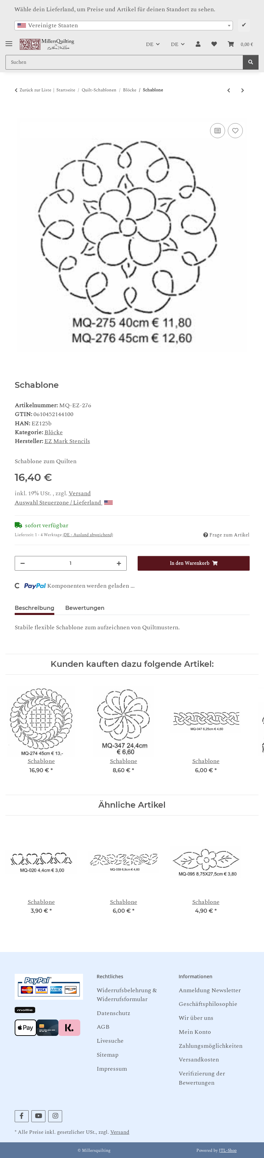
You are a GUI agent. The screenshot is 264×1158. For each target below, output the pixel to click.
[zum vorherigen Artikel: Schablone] (229, 90)
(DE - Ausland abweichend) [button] (88, 535)
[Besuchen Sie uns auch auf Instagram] (55, 1116)
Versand (80, 493)
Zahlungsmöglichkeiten (210, 1046)
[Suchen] (251, 62)
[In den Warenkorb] (20, 113)
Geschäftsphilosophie (208, 1004)
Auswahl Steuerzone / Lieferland (64, 502)
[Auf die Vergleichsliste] (217, 130)
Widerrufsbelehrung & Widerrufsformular (127, 995)
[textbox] (124, 25)
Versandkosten (199, 1059)
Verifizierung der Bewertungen (202, 1078)
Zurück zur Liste (35, 90)
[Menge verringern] (22, 563)
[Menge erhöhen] (118, 563)
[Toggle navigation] (8, 41)
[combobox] (123, 25)
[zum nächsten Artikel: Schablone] (243, 90)
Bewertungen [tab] (85, 608)
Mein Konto (195, 1032)
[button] (198, 44)
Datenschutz (113, 1013)
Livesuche (110, 1040)
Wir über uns (196, 1018)
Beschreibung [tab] (34, 608)
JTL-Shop (228, 1150)
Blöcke (53, 432)
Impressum (112, 1068)
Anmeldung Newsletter (210, 990)
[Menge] (71, 563)
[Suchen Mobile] (124, 62)
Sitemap (108, 1054)
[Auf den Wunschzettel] (235, 130)
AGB (103, 1026)
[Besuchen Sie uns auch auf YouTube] (38, 1116)
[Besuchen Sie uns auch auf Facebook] (22, 1116)
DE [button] (149, 44)
